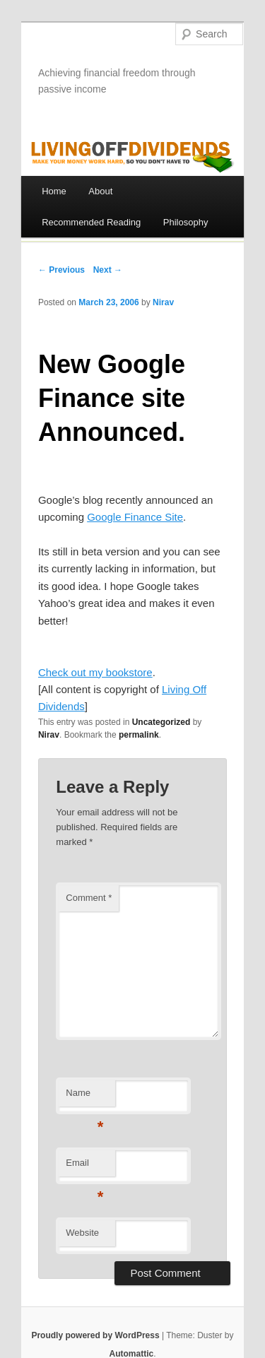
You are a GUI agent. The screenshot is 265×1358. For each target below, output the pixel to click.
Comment (89, 897)
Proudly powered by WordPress (95, 1335)
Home (54, 191)
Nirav (163, 302)
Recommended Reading (91, 222)
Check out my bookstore (95, 672)
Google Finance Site (135, 517)
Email (84, 1166)
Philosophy (185, 222)
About (100, 191)
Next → (107, 270)
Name (84, 1096)
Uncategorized (161, 722)
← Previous (61, 270)
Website (82, 1232)
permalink (139, 735)
